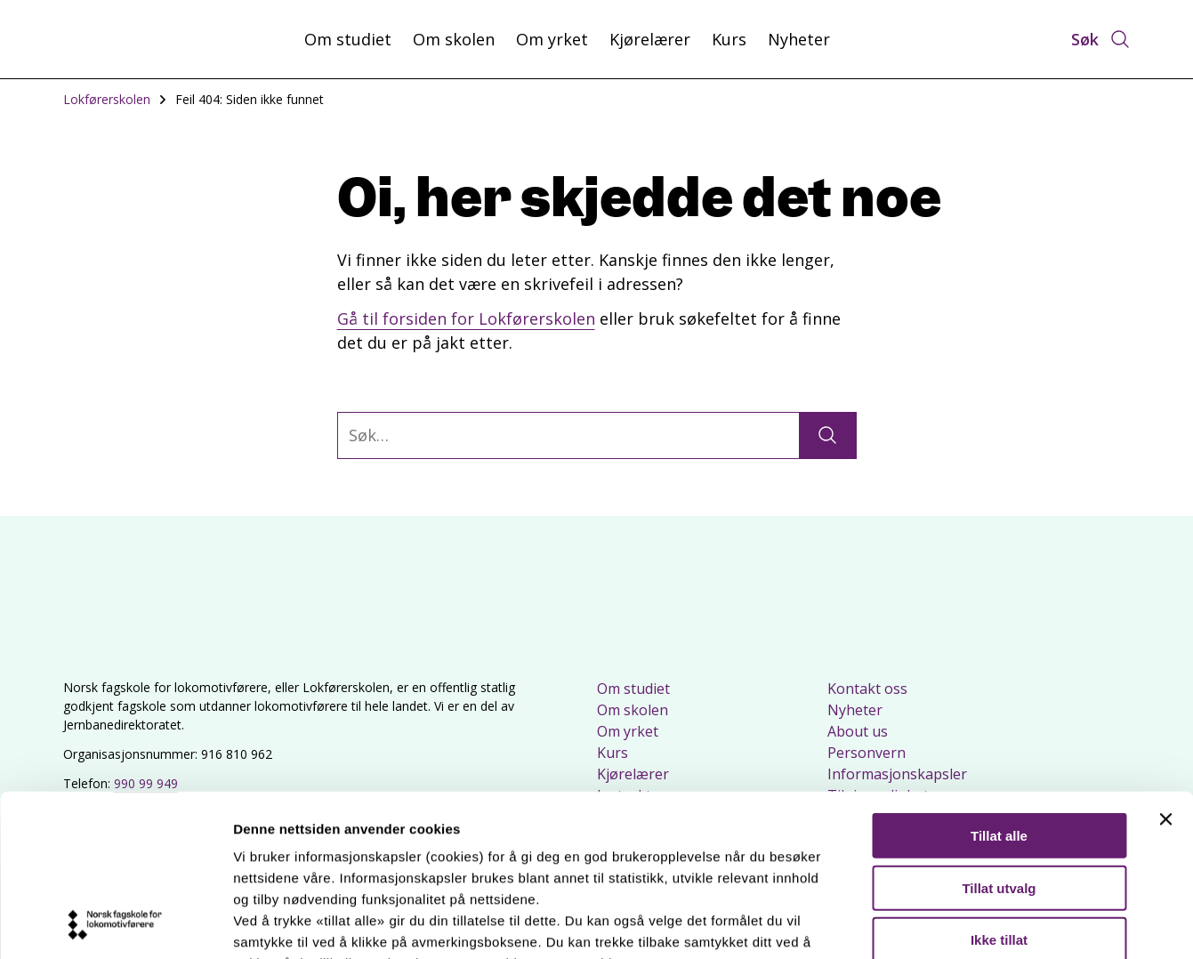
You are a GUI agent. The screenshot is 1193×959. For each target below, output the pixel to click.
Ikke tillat (999, 788)
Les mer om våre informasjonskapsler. (362, 854)
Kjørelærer (649, 39)
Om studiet (347, 39)
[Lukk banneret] (1165, 668)
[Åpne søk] (1101, 39)
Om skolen (454, 39)
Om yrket (552, 39)
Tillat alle (999, 684)
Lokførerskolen (106, 99)
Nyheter (799, 39)
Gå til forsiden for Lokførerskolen (466, 318)
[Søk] (827, 435)
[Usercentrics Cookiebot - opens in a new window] (115, 924)
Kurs (729, 39)
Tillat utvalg (999, 736)
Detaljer (947, 923)
